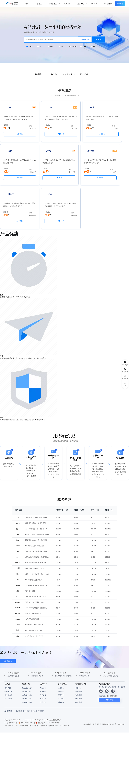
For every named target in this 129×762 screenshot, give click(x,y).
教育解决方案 (27, 662)
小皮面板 (19, 674)
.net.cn (17, 571)
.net (51, 46)
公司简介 (61, 651)
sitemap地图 (87, 687)
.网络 (18, 537)
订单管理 (78, 658)
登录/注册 (120, 4)
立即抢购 (15, 137)
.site (17, 599)
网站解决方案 (27, 655)
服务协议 (43, 662)
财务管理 (78, 662)
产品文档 (43, 651)
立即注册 (6, 624)
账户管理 (78, 665)
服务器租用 (8, 658)
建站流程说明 (68, 74)
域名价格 (84, 74)
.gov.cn (17, 526)
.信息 (18, 594)
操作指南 (43, 655)
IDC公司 (34, 674)
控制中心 (78, 651)
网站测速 (26, 674)
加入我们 (61, 662)
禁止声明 (121, 687)
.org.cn (17, 577)
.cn (40, 46)
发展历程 (61, 655)
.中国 (18, 531)
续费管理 (78, 655)
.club (18, 560)
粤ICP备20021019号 (27, 686)
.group (17, 582)
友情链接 (61, 665)
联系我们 (61, 658)
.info (17, 503)
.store (17, 549)
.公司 (84, 46)
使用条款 (105, 687)
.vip (17, 543)
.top (62, 46)
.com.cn (74, 46)
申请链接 (41, 674)
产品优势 (53, 74)
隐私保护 (96, 687)
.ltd (17, 554)
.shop (17, 588)
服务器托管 (8, 662)
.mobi (17, 509)
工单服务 (43, 665)
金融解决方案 (27, 665)
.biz (94, 46)
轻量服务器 (8, 655)
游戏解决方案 (27, 651)
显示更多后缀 (85, 39)
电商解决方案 (27, 658)
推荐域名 (39, 74)
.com (30, 46)
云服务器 (7, 651)
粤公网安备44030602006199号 (47, 686)
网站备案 (43, 658)
